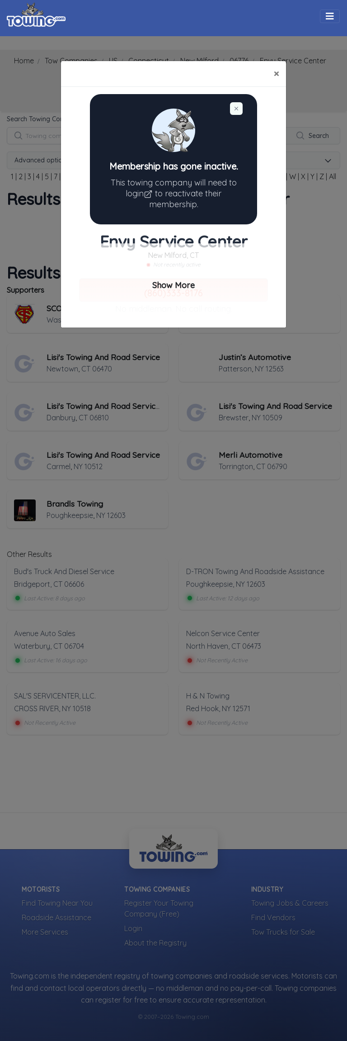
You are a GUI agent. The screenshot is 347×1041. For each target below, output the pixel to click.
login (140, 193)
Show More (173, 285)
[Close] (276, 73)
